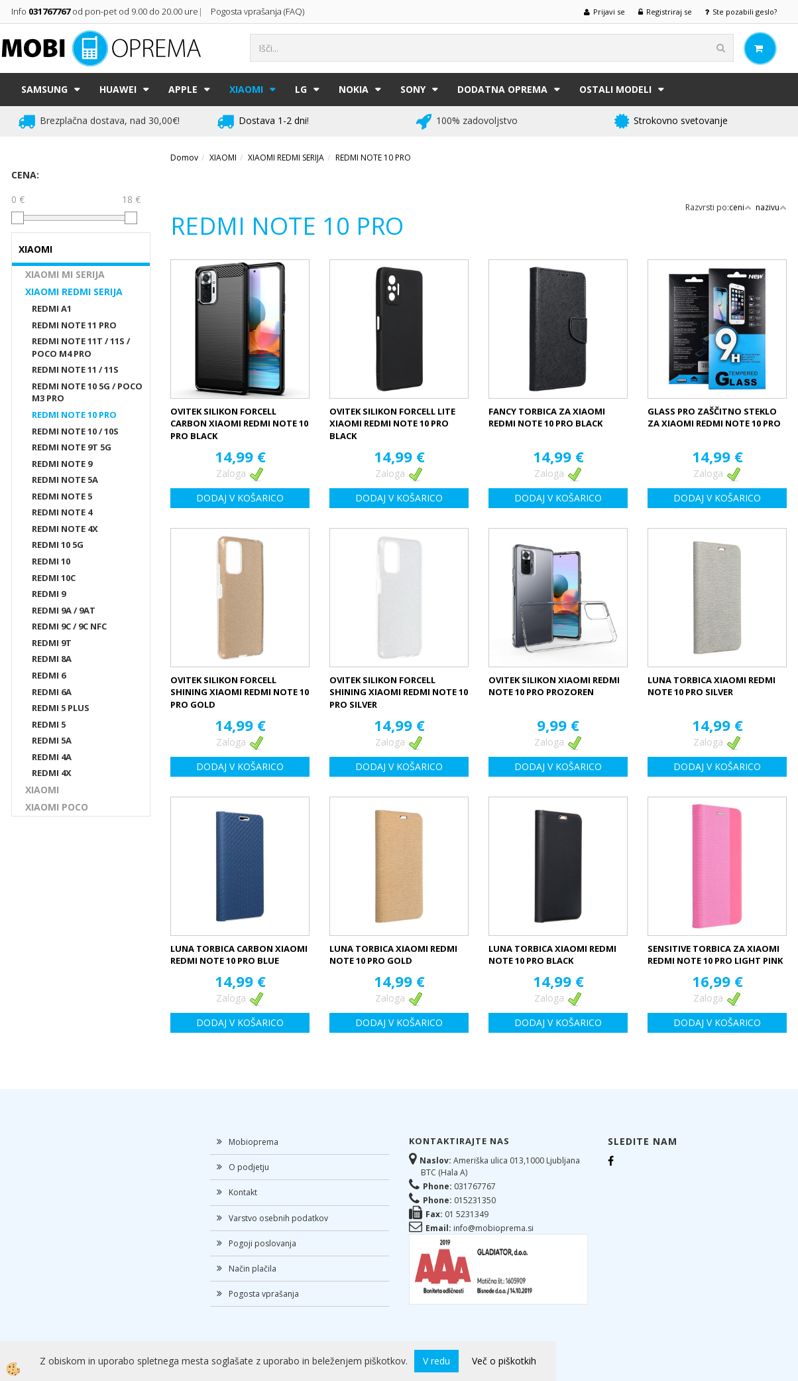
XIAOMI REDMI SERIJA (74, 291)
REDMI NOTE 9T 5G (71, 447)
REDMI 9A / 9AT (63, 610)
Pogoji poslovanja (262, 1243)
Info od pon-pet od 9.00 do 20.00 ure (104, 11)
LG (301, 89)
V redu (436, 1360)
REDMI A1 (52, 308)
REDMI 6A (52, 692)
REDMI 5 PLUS (60, 708)
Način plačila (252, 1268)
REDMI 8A (52, 659)
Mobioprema (253, 1142)
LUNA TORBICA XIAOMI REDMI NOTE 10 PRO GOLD (393, 955)
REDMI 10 (51, 561)
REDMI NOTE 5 (62, 496)
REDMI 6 (49, 675)
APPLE (183, 89)
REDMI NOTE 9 (62, 464)
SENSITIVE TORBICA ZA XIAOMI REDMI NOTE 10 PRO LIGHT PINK (715, 955)
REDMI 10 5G (58, 545)
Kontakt (243, 1192)
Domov (184, 157)
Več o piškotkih (504, 1360)
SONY (413, 89)
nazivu (771, 207)
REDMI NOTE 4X (65, 529)
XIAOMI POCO (56, 807)
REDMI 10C (54, 578)
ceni (740, 207)
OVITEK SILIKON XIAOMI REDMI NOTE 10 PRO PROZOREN (554, 686)
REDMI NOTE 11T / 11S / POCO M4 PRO (81, 347)
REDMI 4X (52, 773)
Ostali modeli (615, 89)
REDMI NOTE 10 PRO (74, 415)
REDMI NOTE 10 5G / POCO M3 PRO (87, 392)
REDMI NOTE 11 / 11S (75, 369)
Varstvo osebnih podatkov (278, 1218)
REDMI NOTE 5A (65, 480)
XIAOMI (246, 89)
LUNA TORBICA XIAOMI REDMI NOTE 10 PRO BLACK (552, 955)
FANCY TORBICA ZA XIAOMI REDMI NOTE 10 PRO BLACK (546, 417)
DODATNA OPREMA (502, 89)
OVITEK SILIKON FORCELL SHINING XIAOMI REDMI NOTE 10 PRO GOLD (239, 692)
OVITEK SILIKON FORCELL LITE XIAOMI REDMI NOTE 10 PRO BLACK (392, 423)
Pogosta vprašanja (264, 1293)
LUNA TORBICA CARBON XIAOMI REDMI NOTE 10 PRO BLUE (239, 955)
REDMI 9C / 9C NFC (69, 626)
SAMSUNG (44, 89)
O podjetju (249, 1167)
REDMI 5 (49, 724)
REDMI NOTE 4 (62, 512)
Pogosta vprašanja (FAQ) (258, 11)
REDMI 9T (52, 643)
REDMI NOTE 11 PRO (74, 325)
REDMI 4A (52, 757)
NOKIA (354, 89)
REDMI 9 (49, 594)
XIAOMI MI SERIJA (65, 274)
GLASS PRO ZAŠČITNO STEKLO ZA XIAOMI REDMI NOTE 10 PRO (714, 417)
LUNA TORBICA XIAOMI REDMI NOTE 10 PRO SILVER (711, 686)
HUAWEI (118, 89)
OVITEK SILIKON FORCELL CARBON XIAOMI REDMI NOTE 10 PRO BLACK (239, 423)
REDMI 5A (52, 740)
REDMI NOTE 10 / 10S (75, 431)
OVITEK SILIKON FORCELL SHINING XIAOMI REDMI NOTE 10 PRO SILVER (398, 692)
